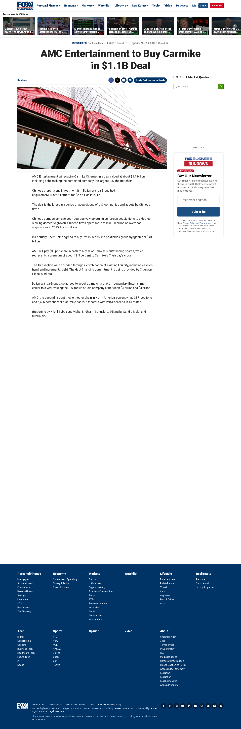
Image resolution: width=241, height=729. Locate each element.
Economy (70, 5)
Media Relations (168, 657)
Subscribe (198, 211)
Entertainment (168, 579)
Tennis (56, 665)
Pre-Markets (95, 615)
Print (124, 80)
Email (130, 80)
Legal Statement (56, 711)
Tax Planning (24, 611)
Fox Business (25, 5)
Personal (200, 579)
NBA (55, 640)
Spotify (214, 706)
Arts (162, 603)
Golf (55, 661)
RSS (202, 706)
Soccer (56, 657)
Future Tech (23, 657)
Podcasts (182, 5)
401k (20, 603)
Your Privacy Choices (76, 705)
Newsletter (208, 706)
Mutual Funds (96, 619)
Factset (117, 708)
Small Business (61, 587)
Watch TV (217, 5)
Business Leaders (98, 603)
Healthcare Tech (26, 653)
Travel (163, 587)
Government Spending (65, 579)
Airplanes (165, 595)
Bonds (92, 595)
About (164, 631)
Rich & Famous (168, 583)
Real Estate (139, 5)
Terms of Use (205, 223)
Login (203, 5)
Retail (92, 611)
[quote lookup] (196, 86)
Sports (57, 631)
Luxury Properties (205, 587)
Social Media (24, 640)
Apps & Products (169, 685)
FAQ (162, 653)
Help (92, 705)
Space (20, 665)
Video (168, 5)
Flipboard (189, 706)
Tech (155, 5)
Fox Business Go (168, 681)
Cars (162, 591)
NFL (55, 636)
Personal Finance (47, 5)
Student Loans (25, 583)
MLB (55, 645)
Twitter (117, 80)
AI (18, 661)
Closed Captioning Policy (173, 665)
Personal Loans (25, 591)
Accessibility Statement (172, 669)
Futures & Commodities (101, 591)
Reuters (22, 80)
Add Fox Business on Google (152, 80)
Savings (21, 595)
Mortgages (23, 579)
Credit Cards (23, 587)
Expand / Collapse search (195, 5)
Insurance (22, 599)
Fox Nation (165, 677)
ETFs (91, 599)
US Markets (95, 583)
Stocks (92, 579)
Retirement (23, 607)
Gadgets (21, 645)
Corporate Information (172, 661)
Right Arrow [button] (235, 26)
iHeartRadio (221, 706)
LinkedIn (195, 706)
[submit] (221, 87)
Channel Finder (168, 636)
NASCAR (57, 649)
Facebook (111, 80)
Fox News (165, 673)
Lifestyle (120, 5)
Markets (87, 5)
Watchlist (104, 5)
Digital (20, 636)
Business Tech (25, 649)
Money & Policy (61, 583)
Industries (79, 43)
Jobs (162, 640)
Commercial (202, 583)
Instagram (176, 706)
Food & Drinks (167, 599)
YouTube (182, 706)
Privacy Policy (189, 223)
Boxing (56, 653)
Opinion (94, 631)
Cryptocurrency (97, 587)
